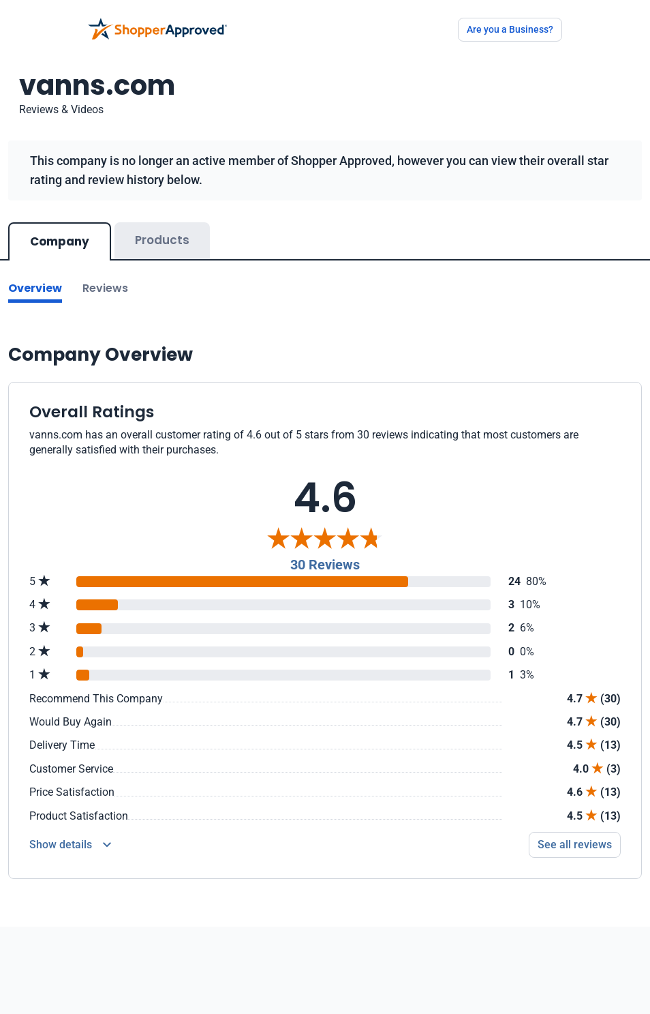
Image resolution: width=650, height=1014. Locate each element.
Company (59, 241)
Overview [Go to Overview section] (35, 288)
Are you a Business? (510, 29)
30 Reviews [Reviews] (325, 564)
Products (162, 240)
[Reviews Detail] (70, 845)
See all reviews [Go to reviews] (575, 844)
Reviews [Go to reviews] (105, 288)
